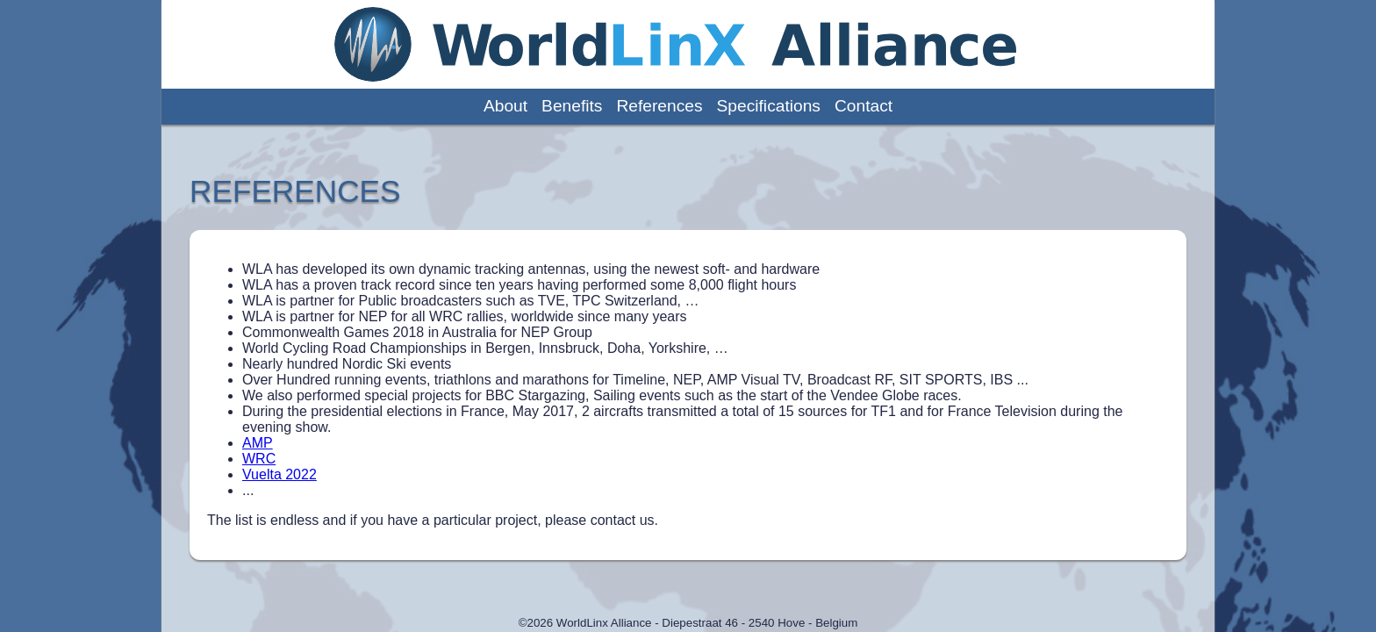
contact (863, 106)
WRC (259, 458)
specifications (769, 106)
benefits (571, 106)
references (659, 106)
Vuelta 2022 (279, 474)
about (505, 106)
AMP (257, 442)
